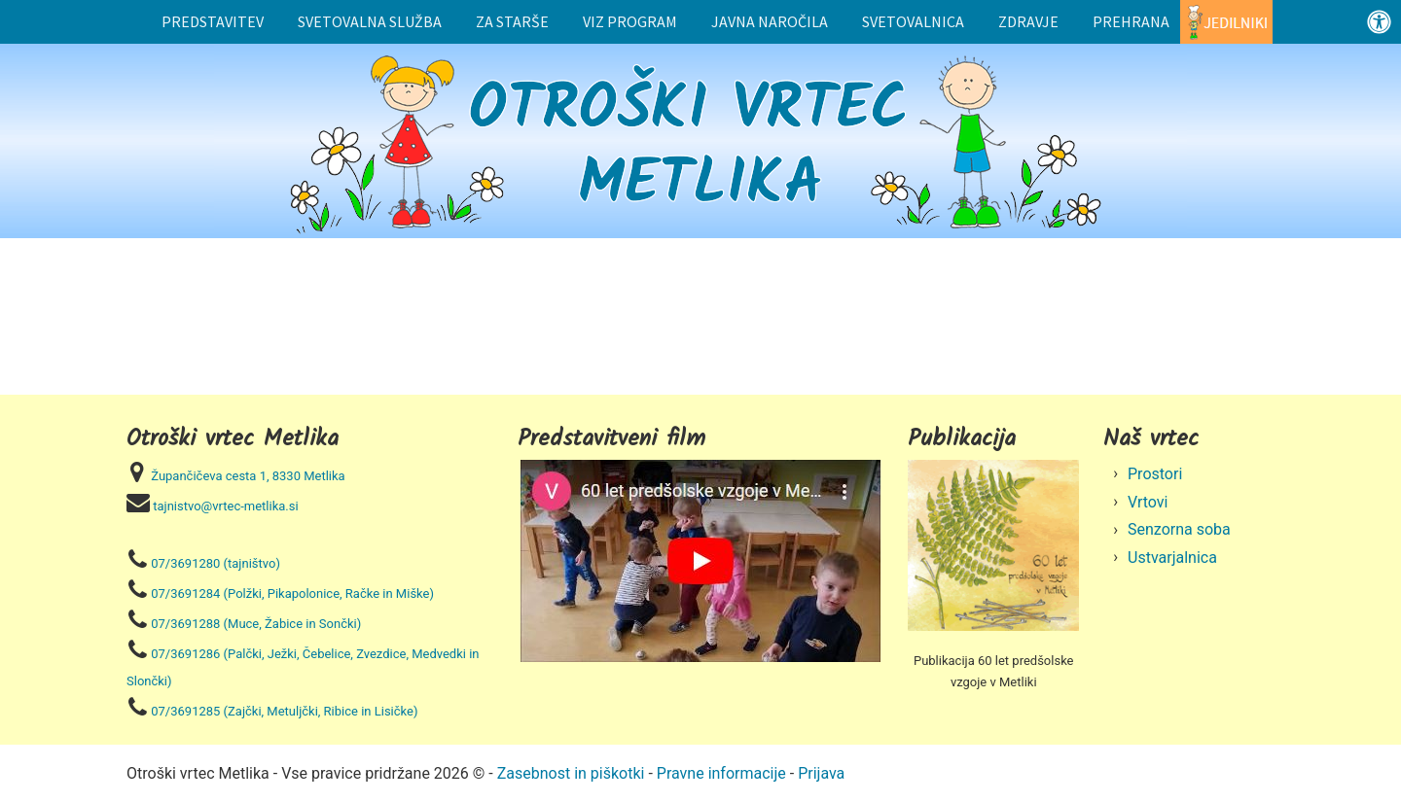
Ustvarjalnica (1172, 557)
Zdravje (1028, 21)
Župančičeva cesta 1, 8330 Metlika (247, 476)
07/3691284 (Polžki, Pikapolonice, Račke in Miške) (292, 593)
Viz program (630, 21)
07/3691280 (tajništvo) (215, 563)
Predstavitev (213, 21)
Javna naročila (769, 21)
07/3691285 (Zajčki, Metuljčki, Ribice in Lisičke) (284, 711)
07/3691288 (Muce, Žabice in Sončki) (256, 623)
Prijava (821, 773)
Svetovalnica (913, 21)
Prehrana (1131, 21)
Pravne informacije (721, 773)
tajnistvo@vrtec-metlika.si (225, 506)
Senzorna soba (1179, 529)
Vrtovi (1148, 502)
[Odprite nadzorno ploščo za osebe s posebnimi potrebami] (1379, 22)
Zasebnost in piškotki (571, 773)
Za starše (512, 21)
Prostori (1155, 474)
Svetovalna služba (370, 21)
